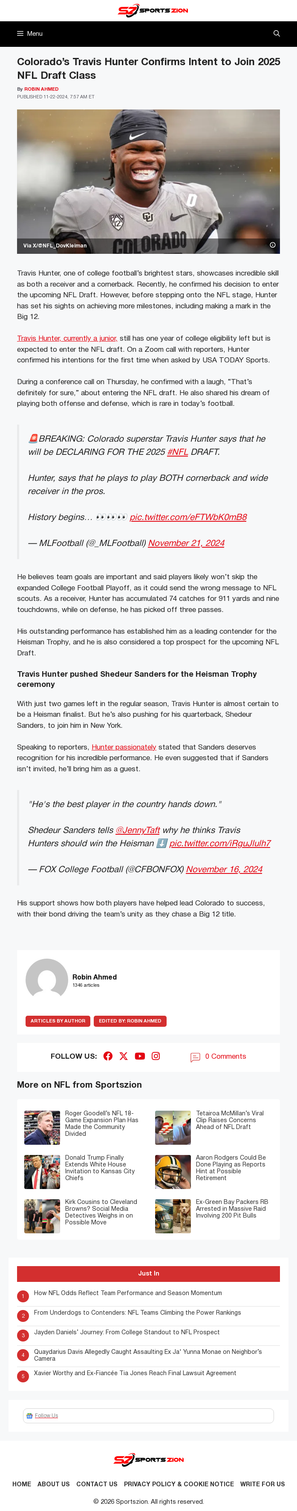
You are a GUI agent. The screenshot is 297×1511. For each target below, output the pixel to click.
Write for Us (262, 1485)
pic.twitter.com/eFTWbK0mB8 (188, 518)
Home (21, 1485)
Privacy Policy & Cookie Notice (179, 1485)
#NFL (177, 452)
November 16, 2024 (224, 870)
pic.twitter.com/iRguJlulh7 (219, 844)
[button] (276, 34)
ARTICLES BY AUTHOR (58, 1021)
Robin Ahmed (130, 1021)
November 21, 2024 (186, 544)
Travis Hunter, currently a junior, (67, 339)
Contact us (97, 1485)
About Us (53, 1485)
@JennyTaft (137, 831)
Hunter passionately (124, 747)
